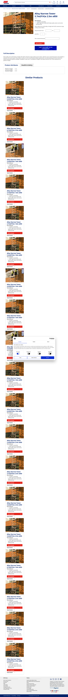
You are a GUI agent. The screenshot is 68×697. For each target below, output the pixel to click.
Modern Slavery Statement (31, 684)
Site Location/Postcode (40, 38)
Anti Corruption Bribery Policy (32, 690)
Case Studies (5, 685)
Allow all (47, 357)
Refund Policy (29, 691)
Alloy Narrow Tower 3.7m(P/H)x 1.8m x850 (14, 192)
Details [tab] (34, 341)
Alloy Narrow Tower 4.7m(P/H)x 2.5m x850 (14, 629)
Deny (20, 357)
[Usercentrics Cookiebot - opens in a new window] (50, 338)
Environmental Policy (30, 683)
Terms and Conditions (7, 680)
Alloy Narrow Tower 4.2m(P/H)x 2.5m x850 (14, 504)
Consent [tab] (19, 341)
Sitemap (18, 695)
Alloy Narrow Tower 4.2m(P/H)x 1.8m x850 (14, 285)
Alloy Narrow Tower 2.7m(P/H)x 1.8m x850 (14, 223)
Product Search (8, 8)
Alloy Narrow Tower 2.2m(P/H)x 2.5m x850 (14, 441)
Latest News (5, 684)
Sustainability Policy (30, 689)
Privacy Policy (5, 681)
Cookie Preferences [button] (6, 695)
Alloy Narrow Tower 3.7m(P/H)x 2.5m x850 (14, 473)
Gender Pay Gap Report (31, 685)
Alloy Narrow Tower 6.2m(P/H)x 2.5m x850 (14, 98)
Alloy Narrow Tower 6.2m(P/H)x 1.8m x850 (14, 410)
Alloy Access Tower (41, 8)
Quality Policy (29, 687)
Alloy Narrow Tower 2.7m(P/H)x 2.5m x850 (14, 597)
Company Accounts (6, 687)
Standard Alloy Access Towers (49, 8)
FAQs (4, 683)
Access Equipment (34, 8)
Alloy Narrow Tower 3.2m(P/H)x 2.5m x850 (14, 535)
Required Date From (39, 30)
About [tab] (48, 341)
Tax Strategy (29, 688)
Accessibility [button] (14, 695)
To (52, 30)
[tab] (11, 65)
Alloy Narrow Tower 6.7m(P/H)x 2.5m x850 (14, 129)
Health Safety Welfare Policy (32, 680)
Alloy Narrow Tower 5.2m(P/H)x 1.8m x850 (14, 254)
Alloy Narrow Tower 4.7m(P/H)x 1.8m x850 (14, 316)
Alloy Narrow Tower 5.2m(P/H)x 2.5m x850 (14, 660)
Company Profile (6, 689)
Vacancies (5, 682)
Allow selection (34, 357)
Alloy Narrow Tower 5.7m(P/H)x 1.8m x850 (14, 379)
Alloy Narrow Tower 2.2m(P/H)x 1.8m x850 (14, 160)
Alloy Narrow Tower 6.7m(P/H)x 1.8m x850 (14, 566)
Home (4, 8)
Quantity (37, 34)
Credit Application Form (7, 688)
